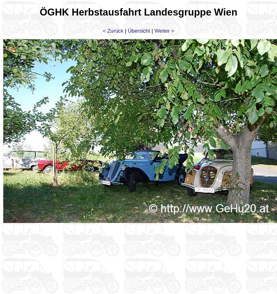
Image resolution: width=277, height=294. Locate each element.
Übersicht (139, 31)
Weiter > (164, 31)
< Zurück (113, 31)
